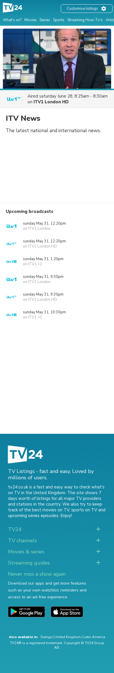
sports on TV (84, 510)
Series (45, 20)
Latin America (94, 637)
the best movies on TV (46, 510)
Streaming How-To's (85, 20)
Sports (58, 20)
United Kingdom (67, 637)
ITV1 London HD (51, 102)
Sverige (46, 637)
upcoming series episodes (33, 515)
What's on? (12, 20)
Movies (30, 20)
